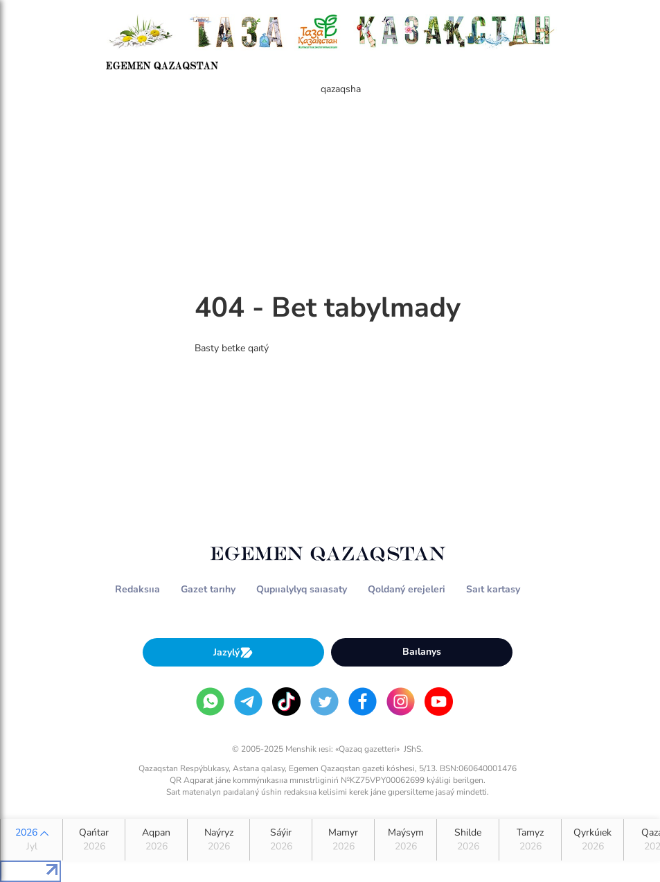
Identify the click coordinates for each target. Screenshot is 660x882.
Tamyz (530, 840)
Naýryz (218, 840)
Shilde (468, 840)
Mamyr (343, 840)
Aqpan (156, 840)
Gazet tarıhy (208, 589)
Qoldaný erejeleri (406, 589)
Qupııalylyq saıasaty (301, 589)
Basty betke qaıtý (232, 348)
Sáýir (281, 840)
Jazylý (233, 652)
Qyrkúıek (592, 840)
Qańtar (94, 840)
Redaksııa (137, 589)
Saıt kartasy (493, 589)
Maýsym (405, 840)
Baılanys (421, 651)
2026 (31, 840)
